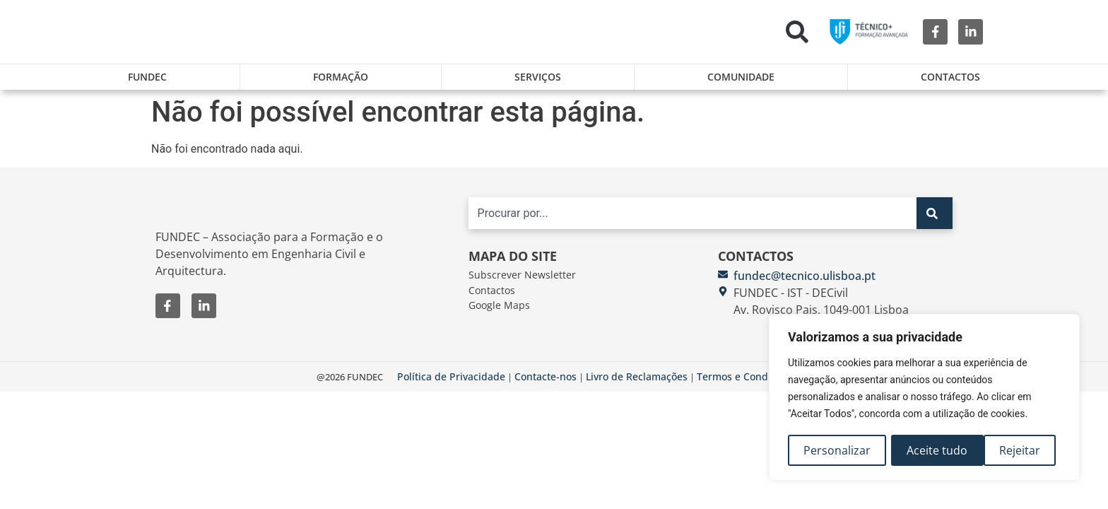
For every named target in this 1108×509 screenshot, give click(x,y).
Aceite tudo (1014, 450)
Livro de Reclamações (637, 384)
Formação (340, 76)
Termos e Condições (744, 384)
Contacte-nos (545, 384)
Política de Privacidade (451, 384)
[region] (924, 398)
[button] (797, 31)
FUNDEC (147, 76)
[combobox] (692, 220)
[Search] (935, 220)
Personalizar (837, 450)
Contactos (950, 76)
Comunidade (740, 76)
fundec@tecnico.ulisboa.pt (804, 283)
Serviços (537, 76)
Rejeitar (927, 450)
